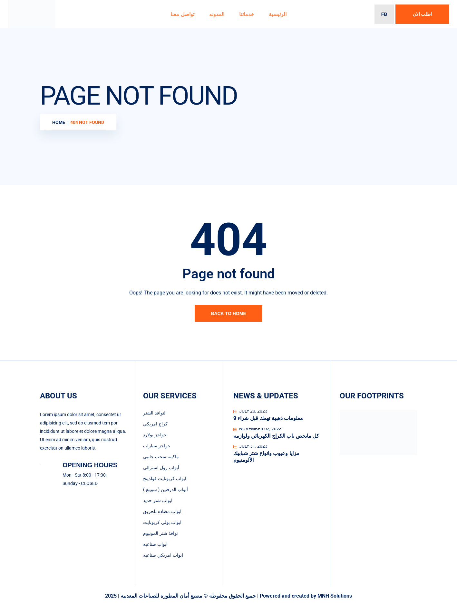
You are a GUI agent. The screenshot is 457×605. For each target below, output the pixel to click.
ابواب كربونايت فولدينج (164, 478)
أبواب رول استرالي (161, 467)
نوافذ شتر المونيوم (160, 533)
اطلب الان (422, 14)
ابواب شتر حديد (157, 500)
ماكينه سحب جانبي (161, 456)
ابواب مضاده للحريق (162, 511)
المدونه (216, 14)
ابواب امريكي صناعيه (163, 555)
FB (384, 14)
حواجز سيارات (156, 445)
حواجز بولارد (155, 435)
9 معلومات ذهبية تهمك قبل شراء (268, 418)
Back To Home (228, 313)
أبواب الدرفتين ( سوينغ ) (165, 489)
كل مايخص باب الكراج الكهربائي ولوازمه (276, 436)
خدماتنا (246, 14)
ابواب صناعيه (155, 544)
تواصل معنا (182, 14)
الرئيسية (278, 14)
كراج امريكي (155, 424)
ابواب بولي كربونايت (162, 522)
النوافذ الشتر (155, 413)
